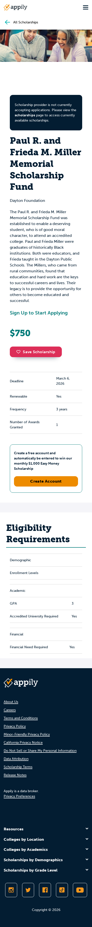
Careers (10, 710)
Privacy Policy (15, 726)
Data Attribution (16, 759)
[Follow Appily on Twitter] (28, 890)
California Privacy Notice (23, 742)
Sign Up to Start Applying (39, 313)
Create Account (46, 481)
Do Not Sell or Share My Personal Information (40, 751)
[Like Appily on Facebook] (45, 890)
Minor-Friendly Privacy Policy (27, 734)
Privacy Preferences (19, 796)
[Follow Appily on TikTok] (62, 890)
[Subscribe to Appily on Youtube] (80, 890)
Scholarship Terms (18, 767)
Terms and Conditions (21, 718)
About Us (11, 702)
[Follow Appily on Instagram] (11, 890)
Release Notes (15, 775)
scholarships (25, 115)
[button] (19, 352)
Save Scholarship (35, 352)
